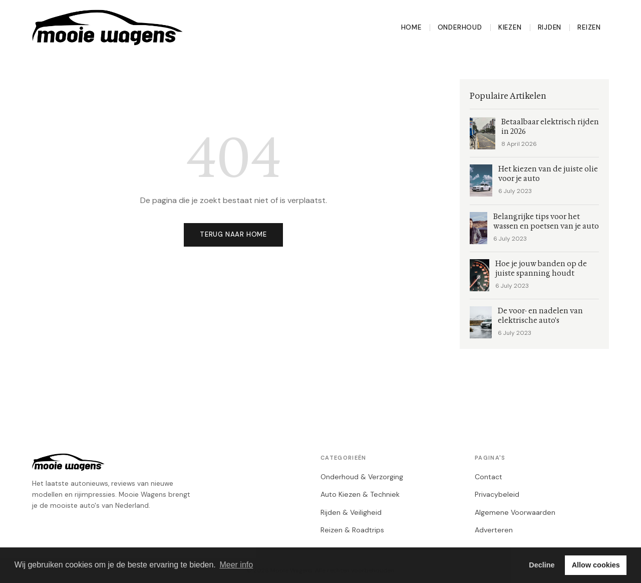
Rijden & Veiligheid (351, 512)
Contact (488, 476)
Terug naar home (233, 234)
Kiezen (510, 27)
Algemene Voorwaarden (515, 512)
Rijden (550, 27)
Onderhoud (460, 27)
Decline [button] (541, 565)
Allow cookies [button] (596, 565)
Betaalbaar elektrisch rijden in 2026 (550, 126)
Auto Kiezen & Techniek (360, 494)
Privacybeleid (497, 494)
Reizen (589, 27)
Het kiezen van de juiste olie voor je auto (548, 173)
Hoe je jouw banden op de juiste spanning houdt (541, 268)
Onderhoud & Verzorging (361, 476)
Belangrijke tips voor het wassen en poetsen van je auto (546, 221)
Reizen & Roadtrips (352, 529)
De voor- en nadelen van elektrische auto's (540, 315)
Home (411, 27)
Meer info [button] (236, 564)
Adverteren (494, 529)
